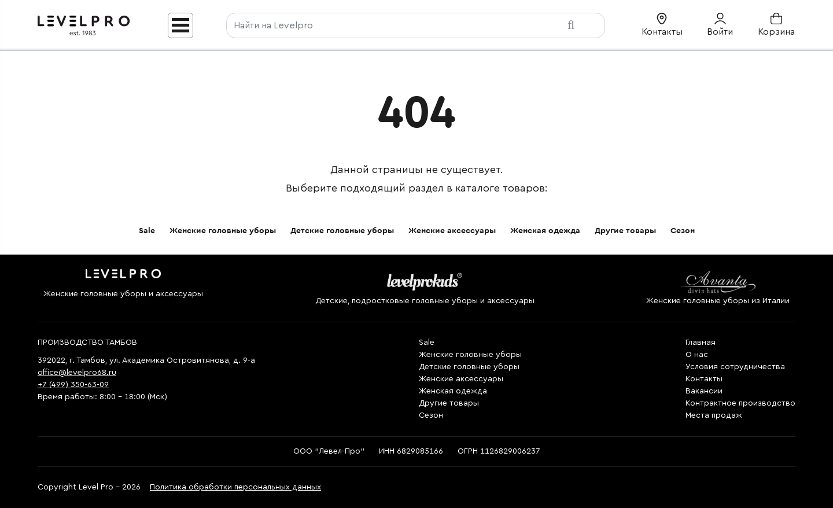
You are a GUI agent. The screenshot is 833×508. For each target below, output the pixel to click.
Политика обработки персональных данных (235, 487)
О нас (696, 355)
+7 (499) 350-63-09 (73, 385)
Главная (700, 342)
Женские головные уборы (222, 231)
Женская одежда (545, 231)
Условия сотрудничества (735, 367)
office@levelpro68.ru (77, 373)
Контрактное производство (740, 403)
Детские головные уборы (342, 231)
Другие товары (625, 231)
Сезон (682, 231)
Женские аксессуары (452, 231)
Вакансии (704, 391)
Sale (147, 231)
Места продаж (713, 415)
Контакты (704, 379)
